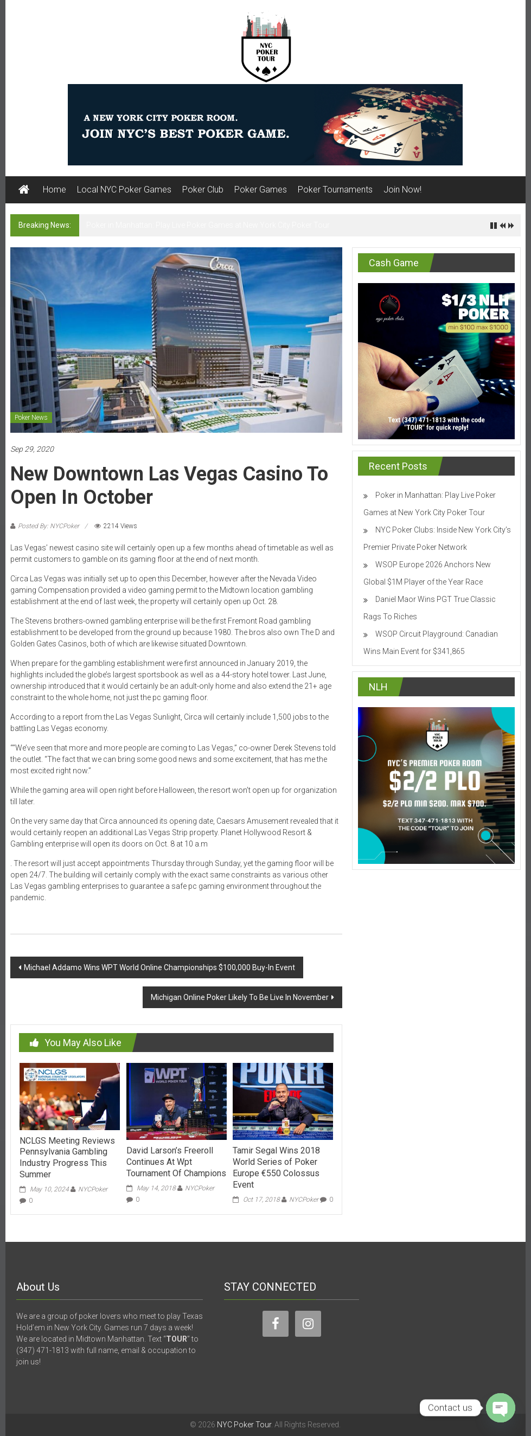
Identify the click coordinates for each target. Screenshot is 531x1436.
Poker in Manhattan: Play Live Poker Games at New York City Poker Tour (208, 225)
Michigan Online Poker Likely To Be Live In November (240, 997)
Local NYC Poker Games (124, 189)
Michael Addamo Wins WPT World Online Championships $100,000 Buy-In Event (159, 967)
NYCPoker (92, 1189)
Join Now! (402, 189)
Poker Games (260, 189)
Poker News (31, 417)
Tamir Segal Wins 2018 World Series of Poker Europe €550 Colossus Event (276, 1167)
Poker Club (202, 189)
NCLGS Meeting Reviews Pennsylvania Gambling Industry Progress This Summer (67, 1157)
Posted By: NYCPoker (48, 526)
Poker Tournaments (335, 189)
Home (54, 189)
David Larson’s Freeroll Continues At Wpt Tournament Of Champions (176, 1161)
